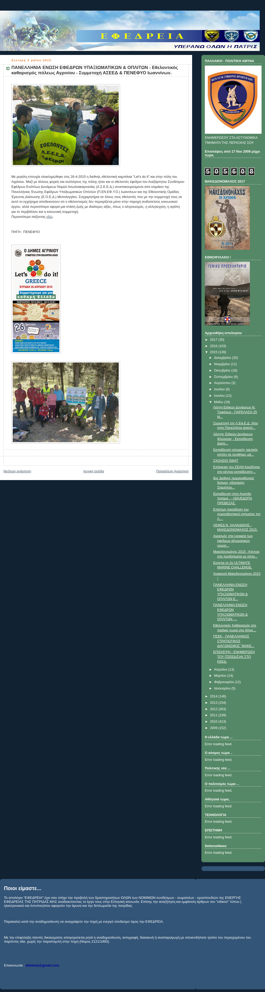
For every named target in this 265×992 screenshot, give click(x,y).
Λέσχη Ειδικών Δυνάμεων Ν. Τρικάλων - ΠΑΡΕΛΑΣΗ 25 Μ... (235, 412)
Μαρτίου (220, 676)
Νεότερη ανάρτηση (17, 471)
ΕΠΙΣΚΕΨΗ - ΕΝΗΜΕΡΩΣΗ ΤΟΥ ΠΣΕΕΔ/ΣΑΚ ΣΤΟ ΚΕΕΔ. (234, 656)
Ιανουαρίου (223, 688)
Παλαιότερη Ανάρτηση (172, 471)
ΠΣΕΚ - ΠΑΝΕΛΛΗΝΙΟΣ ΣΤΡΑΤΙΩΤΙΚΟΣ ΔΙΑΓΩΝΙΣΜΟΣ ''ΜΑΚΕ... (233, 641)
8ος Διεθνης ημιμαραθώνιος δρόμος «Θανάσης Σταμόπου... (233, 482)
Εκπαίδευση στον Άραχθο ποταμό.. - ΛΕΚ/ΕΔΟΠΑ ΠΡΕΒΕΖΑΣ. (232, 498)
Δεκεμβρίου (223, 358)
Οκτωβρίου (222, 370)
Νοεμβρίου (222, 364)
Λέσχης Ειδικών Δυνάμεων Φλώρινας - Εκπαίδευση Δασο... (233, 438)
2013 (214, 703)
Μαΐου (219, 402)
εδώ (50, 217)
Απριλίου (221, 669)
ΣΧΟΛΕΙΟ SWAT (225, 461)
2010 (214, 721)
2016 (214, 346)
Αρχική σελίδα (93, 471)
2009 (214, 728)
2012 (214, 709)
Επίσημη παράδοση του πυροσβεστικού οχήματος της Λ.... (237, 514)
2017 (214, 340)
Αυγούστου (223, 383)
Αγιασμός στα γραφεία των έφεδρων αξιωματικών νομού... (233, 540)
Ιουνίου (220, 396)
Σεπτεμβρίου (224, 377)
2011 (214, 715)
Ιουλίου (220, 389)
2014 (214, 696)
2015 (214, 352)
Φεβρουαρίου (224, 682)
